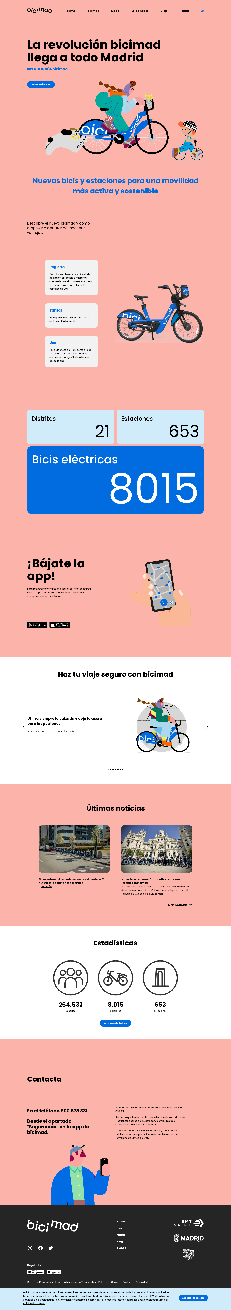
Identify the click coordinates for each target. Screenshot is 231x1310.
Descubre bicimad (41, 84)
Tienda (184, 11)
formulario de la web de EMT (132, 1138)
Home (71, 11)
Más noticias (177, 905)
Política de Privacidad (135, 1282)
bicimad (93, 11)
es (202, 11)
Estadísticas (140, 11)
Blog (164, 11)
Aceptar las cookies (193, 1297)
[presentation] (24, 727)
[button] (108, 769)
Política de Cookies (109, 1282)
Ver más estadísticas (115, 1023)
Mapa (115, 11)
